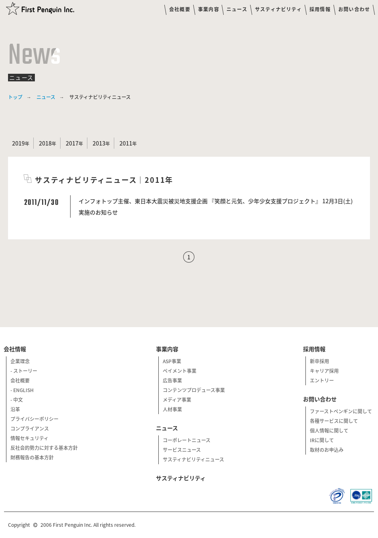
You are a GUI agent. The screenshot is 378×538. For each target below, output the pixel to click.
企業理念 (20, 361)
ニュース (236, 9)
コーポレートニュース (186, 440)
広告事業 (172, 380)
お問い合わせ (354, 9)
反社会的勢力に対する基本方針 (44, 447)
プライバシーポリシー (34, 419)
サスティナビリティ (278, 9)
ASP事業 (172, 361)
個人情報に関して (329, 430)
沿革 (15, 409)
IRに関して (322, 440)
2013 (99, 143)
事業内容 (208, 9)
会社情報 (15, 349)
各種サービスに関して (334, 421)
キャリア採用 (324, 370)
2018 (45, 143)
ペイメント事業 (179, 370)
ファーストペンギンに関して (341, 411)
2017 (72, 143)
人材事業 (172, 409)
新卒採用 (319, 361)
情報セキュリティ (29, 438)
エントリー (322, 380)
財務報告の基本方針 (32, 457)
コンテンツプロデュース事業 (194, 390)
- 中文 (16, 399)
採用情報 (320, 9)
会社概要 (179, 9)
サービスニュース (182, 449)
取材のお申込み (327, 449)
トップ (15, 97)
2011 (125, 143)
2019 (18, 143)
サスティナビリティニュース (193, 459)
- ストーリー (23, 370)
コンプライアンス (29, 428)
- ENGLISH (22, 390)
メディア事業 (177, 399)
